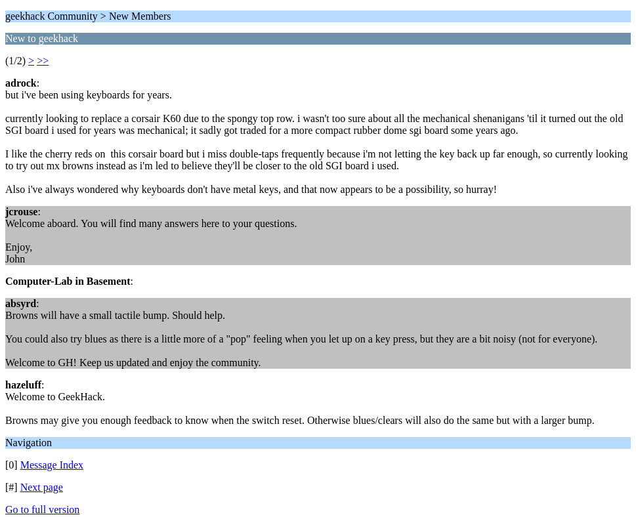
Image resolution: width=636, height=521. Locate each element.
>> (43, 60)
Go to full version (42, 509)
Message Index (51, 464)
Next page (41, 487)
